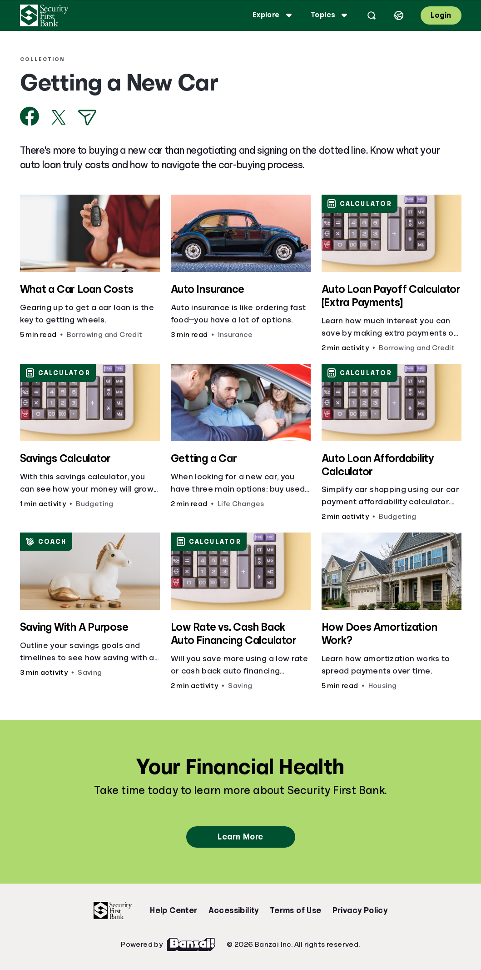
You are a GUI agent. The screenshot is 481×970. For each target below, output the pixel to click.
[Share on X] (58, 117)
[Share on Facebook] (30, 116)
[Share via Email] (87, 118)
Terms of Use (296, 910)
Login (441, 15)
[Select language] (398, 15)
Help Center (173, 910)
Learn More (240, 837)
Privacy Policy (360, 910)
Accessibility (233, 910)
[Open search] (371, 15)
